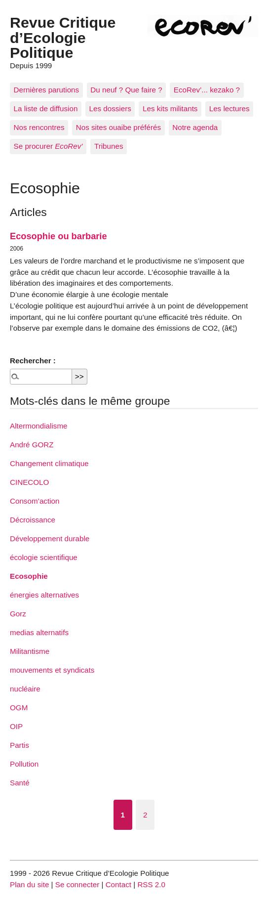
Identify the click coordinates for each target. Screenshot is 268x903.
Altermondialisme (38, 426)
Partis (19, 745)
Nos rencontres (39, 127)
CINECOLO (29, 482)
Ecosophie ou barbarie (58, 236)
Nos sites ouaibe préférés (118, 127)
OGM (19, 707)
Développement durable (49, 538)
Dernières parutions (46, 90)
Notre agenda (195, 127)
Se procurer (48, 146)
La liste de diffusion (46, 108)
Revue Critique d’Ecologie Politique (62, 37)
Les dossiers (110, 108)
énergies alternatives (44, 595)
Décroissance (32, 520)
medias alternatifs (39, 632)
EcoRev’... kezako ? (207, 90)
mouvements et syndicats (52, 670)
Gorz (18, 613)
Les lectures (229, 108)
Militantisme (29, 651)
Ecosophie (29, 576)
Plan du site (29, 884)
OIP (16, 726)
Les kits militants (170, 108)
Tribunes (108, 146)
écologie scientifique (43, 557)
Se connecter (77, 884)
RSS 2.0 (151, 884)
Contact (118, 884)
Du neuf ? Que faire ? (126, 90)
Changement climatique (49, 463)
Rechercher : (33, 360)
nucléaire (25, 689)
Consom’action (34, 501)
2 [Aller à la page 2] (145, 815)
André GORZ (32, 444)
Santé (20, 782)
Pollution (24, 764)
